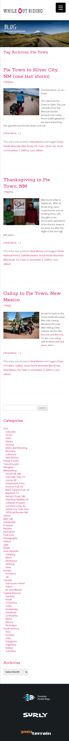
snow (60, 146)
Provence (11, 573)
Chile (8, 638)
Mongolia (8, 467)
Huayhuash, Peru (15, 483)
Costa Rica (11, 602)
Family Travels (11, 460)
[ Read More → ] (12, 133)
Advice (7, 515)
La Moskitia (12, 615)
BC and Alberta (14, 589)
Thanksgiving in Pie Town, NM (26, 183)
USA (5, 428)
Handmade (9, 522)
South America (11, 628)
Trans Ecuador (11, 464)
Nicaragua (11, 625)
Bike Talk (8, 518)
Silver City (50, 146)
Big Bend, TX (12, 493)
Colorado (11, 431)
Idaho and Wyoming (16, 447)
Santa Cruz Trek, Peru (17, 509)
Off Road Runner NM (17, 512)
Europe (7, 570)
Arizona (10, 444)
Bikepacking (9, 470)
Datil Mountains (29, 255)
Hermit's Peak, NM (15, 496)
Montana (10, 451)
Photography (10, 538)
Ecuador (10, 635)
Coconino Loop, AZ (16, 505)
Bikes (8, 557)
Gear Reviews (11, 551)
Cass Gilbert (36, 150)
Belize (9, 618)
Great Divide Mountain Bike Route (42, 365)
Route (6, 547)
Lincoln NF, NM (13, 473)
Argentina (11, 644)
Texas (9, 435)
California (11, 454)
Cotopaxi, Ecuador (15, 502)
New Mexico (37, 141)
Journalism (9, 531)
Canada (7, 580)
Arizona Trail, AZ (14, 486)
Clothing (10, 564)
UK (7, 576)
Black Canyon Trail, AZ (17, 489)
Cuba (8, 605)
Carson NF (11, 480)
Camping (10, 554)
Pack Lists (8, 535)
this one (45, 334)
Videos (7, 541)
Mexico (9, 622)
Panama (10, 596)
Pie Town (39, 146)
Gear (8, 567)
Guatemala (12, 609)
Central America (12, 593)
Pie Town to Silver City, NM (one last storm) (30, 73)
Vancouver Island (15, 583)
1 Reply (7, 305)
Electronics (11, 560)
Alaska (9, 441)
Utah (8, 438)
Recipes (7, 528)
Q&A (5, 544)
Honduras (11, 612)
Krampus (8, 525)
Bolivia (9, 647)
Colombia (11, 651)
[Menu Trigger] (61, 8)
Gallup (19, 365)
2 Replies (8, 82)
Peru (8, 631)
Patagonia (11, 641)
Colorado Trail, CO (15, 476)
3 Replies (8, 191)
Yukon (9, 586)
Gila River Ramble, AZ (17, 499)
